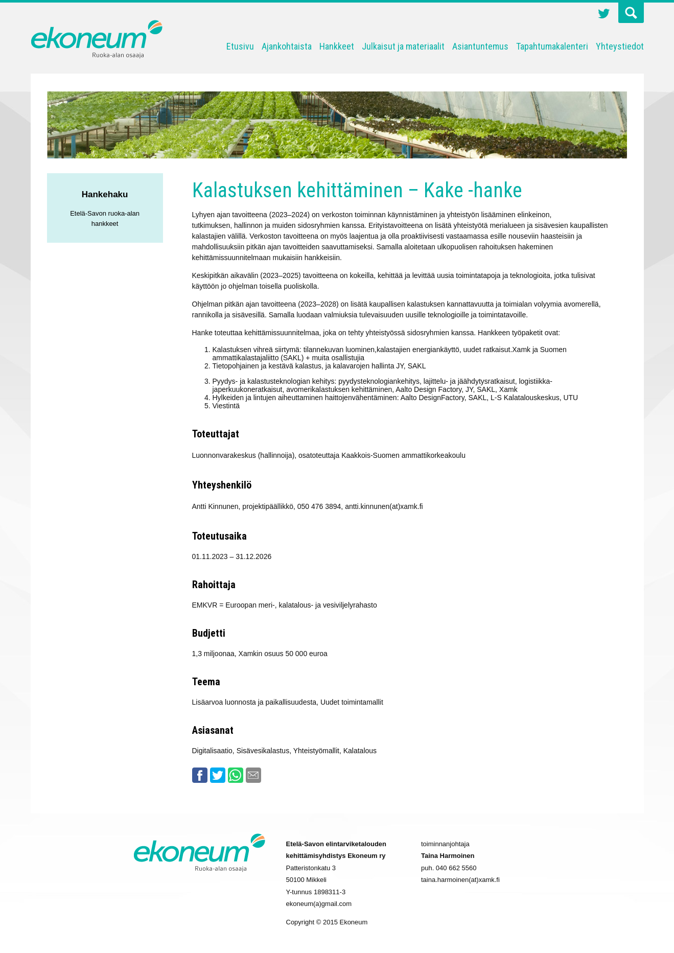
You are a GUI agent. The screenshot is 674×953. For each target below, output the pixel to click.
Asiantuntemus (480, 46)
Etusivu (240, 46)
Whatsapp (235, 775)
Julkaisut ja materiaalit (403, 46)
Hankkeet (336, 46)
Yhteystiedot (620, 46)
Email (253, 775)
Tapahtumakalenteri (552, 46)
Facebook (199, 775)
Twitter (604, 15)
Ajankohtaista (287, 46)
